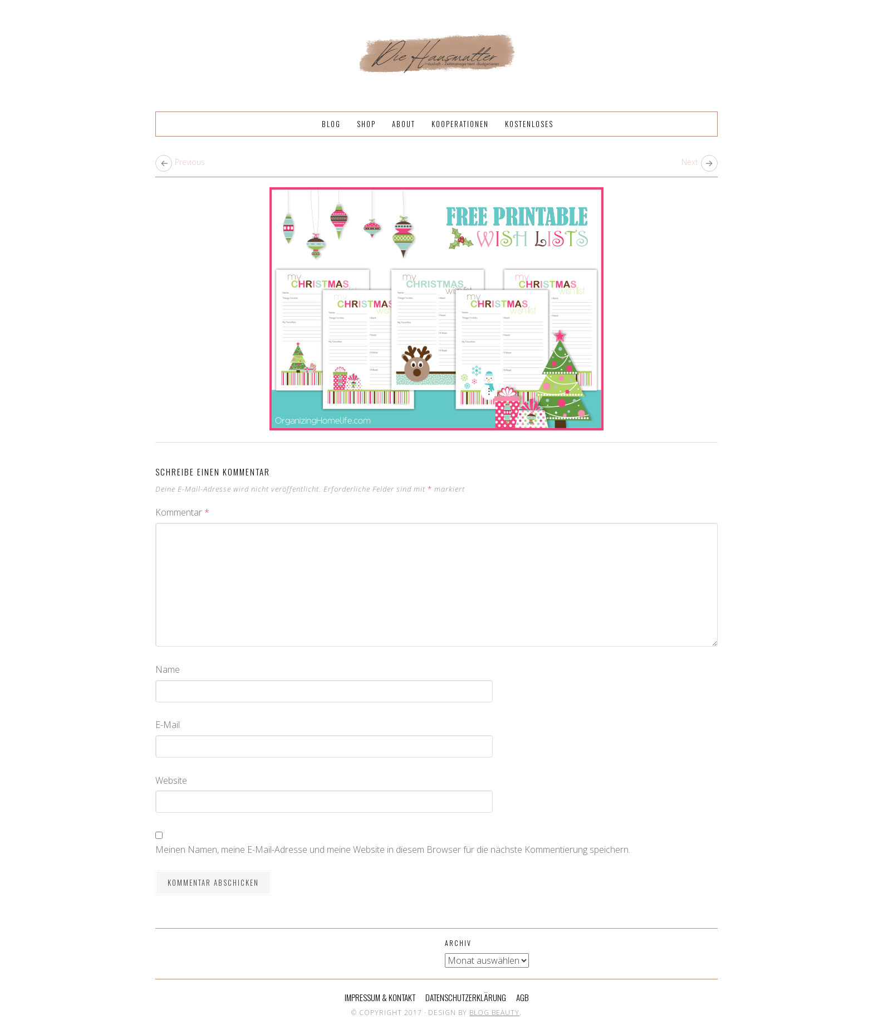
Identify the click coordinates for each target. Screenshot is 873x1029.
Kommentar (182, 512)
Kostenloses (529, 123)
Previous (190, 162)
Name (167, 669)
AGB (522, 997)
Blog (331, 123)
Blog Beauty (494, 1012)
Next (689, 162)
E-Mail (167, 725)
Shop (366, 123)
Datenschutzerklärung (465, 997)
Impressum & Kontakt (380, 997)
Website (171, 780)
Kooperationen (460, 123)
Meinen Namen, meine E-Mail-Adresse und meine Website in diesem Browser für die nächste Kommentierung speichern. (392, 849)
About (403, 123)
